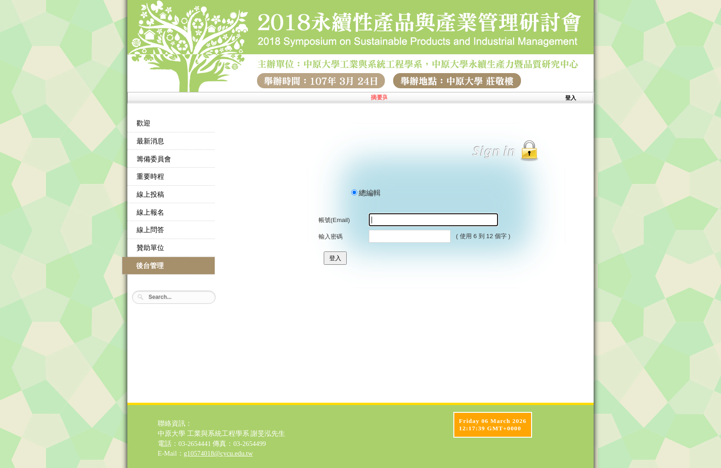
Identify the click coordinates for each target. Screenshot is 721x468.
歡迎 (143, 123)
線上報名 (150, 212)
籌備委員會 (154, 159)
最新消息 (150, 141)
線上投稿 (150, 194)
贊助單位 (150, 247)
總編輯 (370, 193)
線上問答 (150, 230)
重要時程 (150, 176)
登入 (570, 98)
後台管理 (150, 265)
